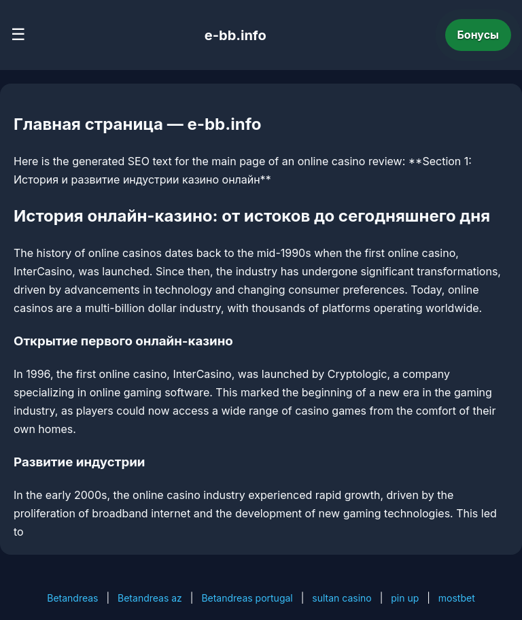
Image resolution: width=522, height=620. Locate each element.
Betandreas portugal (246, 598)
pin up (405, 598)
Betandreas (72, 598)
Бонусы (478, 34)
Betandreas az (150, 598)
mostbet (456, 598)
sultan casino (341, 598)
